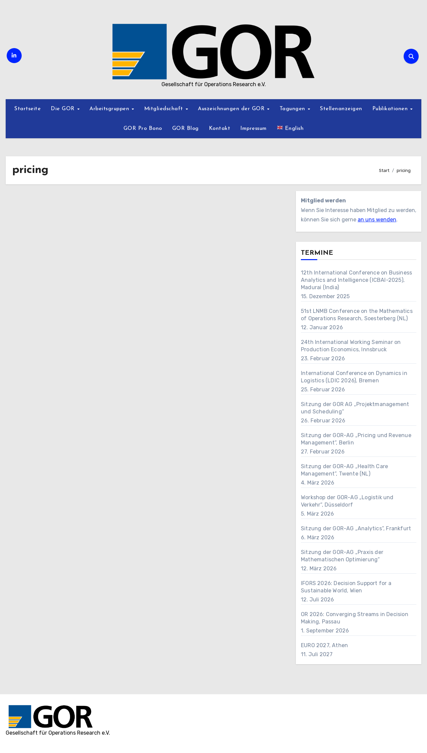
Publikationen (391, 109)
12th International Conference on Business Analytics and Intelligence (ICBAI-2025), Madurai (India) (356, 280)
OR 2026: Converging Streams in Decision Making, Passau (354, 618)
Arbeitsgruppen (110, 109)
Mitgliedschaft (164, 109)
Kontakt (220, 128)
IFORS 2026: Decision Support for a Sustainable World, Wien (346, 587)
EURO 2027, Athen (324, 645)
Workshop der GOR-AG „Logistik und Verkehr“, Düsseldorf (347, 501)
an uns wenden (377, 219)
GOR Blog (185, 128)
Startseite (27, 109)
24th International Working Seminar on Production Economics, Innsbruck (351, 346)
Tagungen (293, 109)
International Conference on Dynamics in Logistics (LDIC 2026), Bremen (354, 377)
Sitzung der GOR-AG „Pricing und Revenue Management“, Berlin (356, 439)
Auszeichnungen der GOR (232, 109)
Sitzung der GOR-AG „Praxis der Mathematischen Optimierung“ (342, 556)
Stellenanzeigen (341, 109)
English (290, 128)
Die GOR (63, 109)
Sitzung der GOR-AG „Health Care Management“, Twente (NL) (344, 470)
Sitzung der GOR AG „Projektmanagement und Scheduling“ (355, 408)
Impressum (253, 128)
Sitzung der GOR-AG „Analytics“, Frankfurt (356, 528)
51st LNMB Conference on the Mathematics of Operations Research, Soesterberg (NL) (357, 315)
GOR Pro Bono (142, 128)
